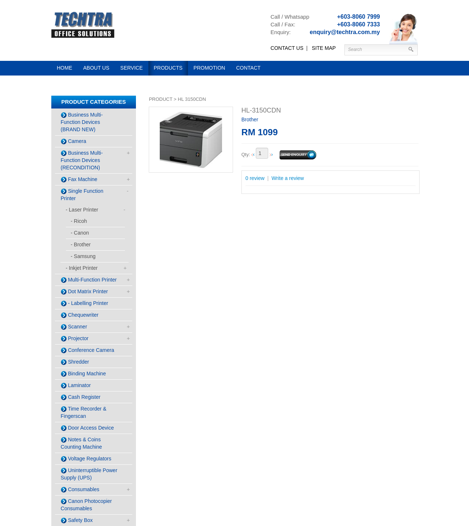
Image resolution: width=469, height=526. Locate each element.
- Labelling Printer (84, 303)
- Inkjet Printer (81, 268)
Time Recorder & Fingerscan (84, 412)
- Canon (80, 233)
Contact (248, 68)
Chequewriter (80, 315)
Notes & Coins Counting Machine (81, 443)
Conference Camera (87, 350)
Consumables (80, 489)
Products (168, 68)
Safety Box (77, 520)
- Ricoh (79, 221)
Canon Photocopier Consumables (86, 504)
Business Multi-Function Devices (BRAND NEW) (82, 122)
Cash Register (81, 397)
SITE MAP (324, 48)
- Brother (81, 244)
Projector (75, 338)
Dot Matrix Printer (84, 291)
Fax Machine (79, 179)
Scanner (74, 327)
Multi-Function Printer (89, 280)
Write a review (288, 178)
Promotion (209, 68)
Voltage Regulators (86, 459)
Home (64, 68)
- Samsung (83, 256)
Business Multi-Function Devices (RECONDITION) (82, 160)
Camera (73, 141)
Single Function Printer (82, 194)
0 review (255, 178)
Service (131, 68)
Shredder (75, 362)
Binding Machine (83, 374)
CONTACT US (286, 48)
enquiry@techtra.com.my (345, 32)
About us (96, 68)
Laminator (76, 385)
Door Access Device (87, 428)
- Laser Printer (82, 210)
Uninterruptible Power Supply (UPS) (89, 474)
